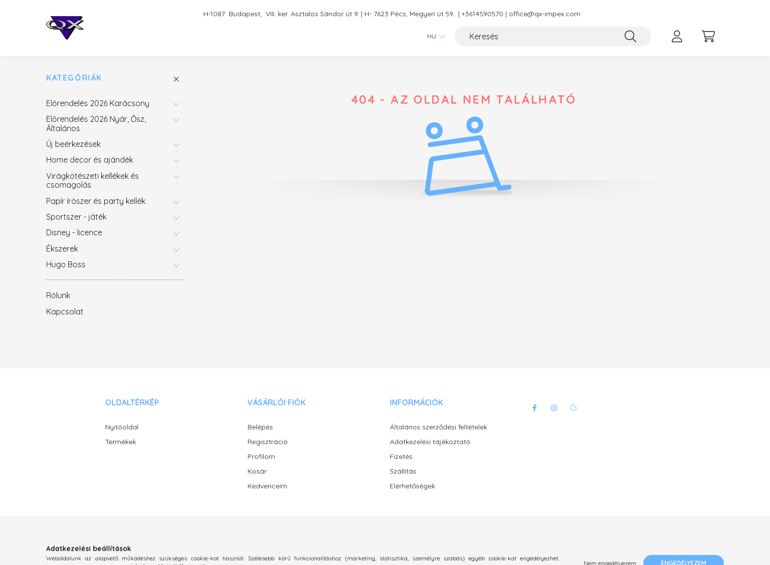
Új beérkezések (73, 144)
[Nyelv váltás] (433, 36)
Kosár (257, 471)
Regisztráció (268, 442)
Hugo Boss (65, 264)
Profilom (261, 456)
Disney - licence (74, 232)
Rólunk (58, 295)
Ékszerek (62, 249)
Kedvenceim (267, 486)
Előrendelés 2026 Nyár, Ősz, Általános (96, 123)
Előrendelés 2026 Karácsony (97, 103)
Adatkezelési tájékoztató (430, 442)
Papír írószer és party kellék (95, 201)
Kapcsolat (64, 311)
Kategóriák (74, 78)
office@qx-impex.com (544, 14)
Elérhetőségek (412, 486)
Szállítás (403, 471)
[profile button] (677, 36)
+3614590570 (482, 14)
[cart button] (708, 36)
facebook (534, 408)
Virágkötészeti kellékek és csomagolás (92, 180)
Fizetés (401, 456)
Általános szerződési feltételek (438, 427)
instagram (554, 408)
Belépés (260, 427)
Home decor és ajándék (89, 160)
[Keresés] (553, 36)
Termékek (120, 442)
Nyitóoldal (121, 427)
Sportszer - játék (76, 217)
